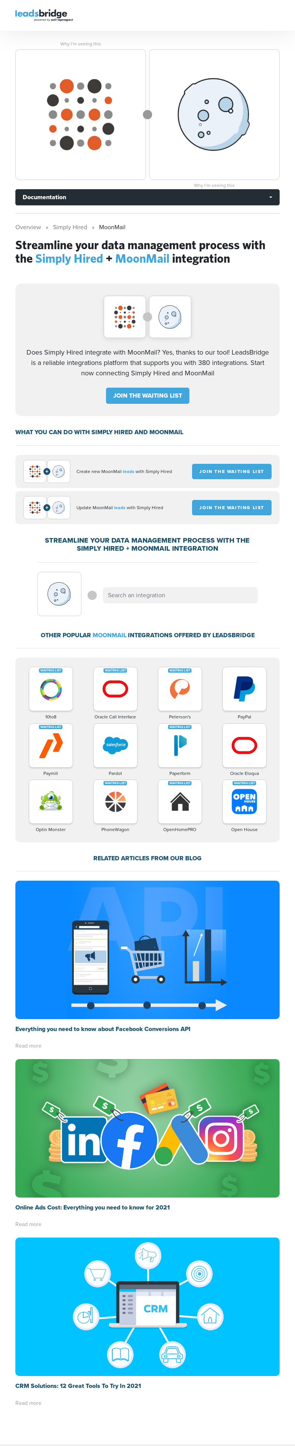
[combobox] (180, 595)
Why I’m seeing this (80, 44)
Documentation (44, 197)
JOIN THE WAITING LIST (147, 395)
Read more (28, 1046)
